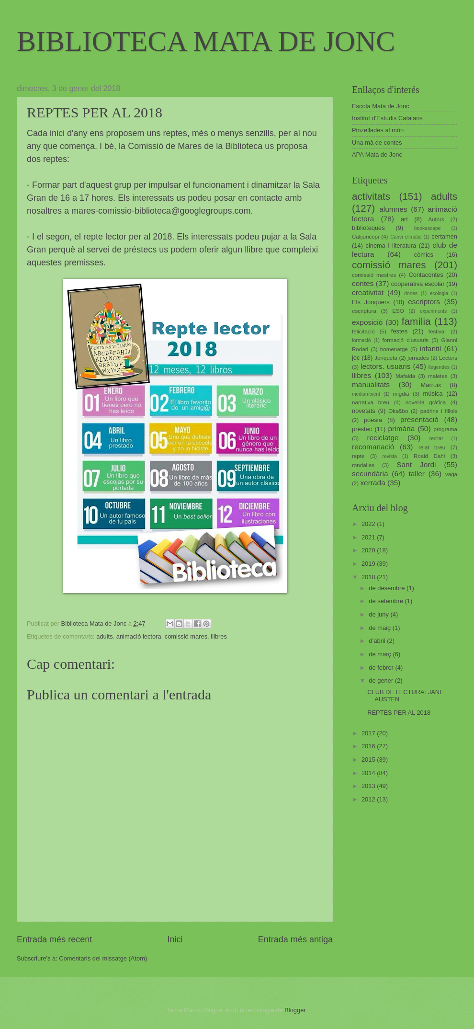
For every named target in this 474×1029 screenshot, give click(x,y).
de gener (382, 680)
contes (362, 283)
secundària (370, 473)
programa (445, 429)
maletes (438, 376)
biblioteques (368, 227)
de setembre (387, 601)
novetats (363, 410)
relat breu (431, 447)
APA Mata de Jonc (377, 154)
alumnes (393, 209)
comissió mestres (374, 275)
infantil (430, 348)
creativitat (368, 292)
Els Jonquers (371, 302)
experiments (433, 311)
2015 (369, 759)
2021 (369, 537)
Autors (436, 219)
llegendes (439, 367)
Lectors (448, 358)
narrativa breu (370, 402)
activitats (371, 196)
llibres (219, 636)
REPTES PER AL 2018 (398, 712)
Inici (174, 939)
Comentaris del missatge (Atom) (103, 958)
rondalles (363, 465)
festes (399, 331)
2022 (369, 523)
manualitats (371, 384)
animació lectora (138, 636)
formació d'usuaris (406, 340)
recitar (436, 438)
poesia (373, 419)
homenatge (394, 349)
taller (416, 473)
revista (390, 456)
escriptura (364, 311)
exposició (367, 322)
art (404, 219)
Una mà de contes (377, 142)
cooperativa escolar (418, 283)
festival (437, 331)
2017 (369, 733)
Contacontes (425, 274)
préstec (362, 429)
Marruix (431, 385)
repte (358, 456)
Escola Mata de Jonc (380, 106)
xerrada (372, 483)
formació (361, 340)
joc (356, 357)
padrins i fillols (438, 411)
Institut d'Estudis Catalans (387, 118)
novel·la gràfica (426, 402)
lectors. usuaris (385, 366)
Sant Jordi (416, 464)
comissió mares (186, 636)
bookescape (427, 228)
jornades (418, 358)
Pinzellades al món (378, 130)
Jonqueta (385, 358)
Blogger (294, 1010)
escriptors (424, 301)
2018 (369, 577)
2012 (369, 799)
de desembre (387, 588)
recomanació (373, 447)
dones (411, 293)
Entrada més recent (54, 939)
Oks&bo (398, 411)
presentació (419, 419)
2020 (369, 550)
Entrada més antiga (295, 939)
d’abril (378, 640)
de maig (380, 627)
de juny (379, 614)
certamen (444, 236)
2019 (369, 563)
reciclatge (382, 438)
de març (381, 654)
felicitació (363, 331)
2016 (369, 746)
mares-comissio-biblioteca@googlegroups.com (160, 211)
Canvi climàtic (405, 237)
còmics (423, 254)
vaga (451, 474)
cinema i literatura (391, 245)
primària (401, 428)
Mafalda (405, 376)
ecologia (439, 293)
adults (104, 636)
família (416, 321)
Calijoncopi (365, 237)
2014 (369, 773)
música (433, 393)
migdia (401, 394)
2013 (369, 785)
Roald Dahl (429, 456)
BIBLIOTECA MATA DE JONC (206, 41)
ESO (398, 311)
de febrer (382, 667)
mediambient (366, 394)
